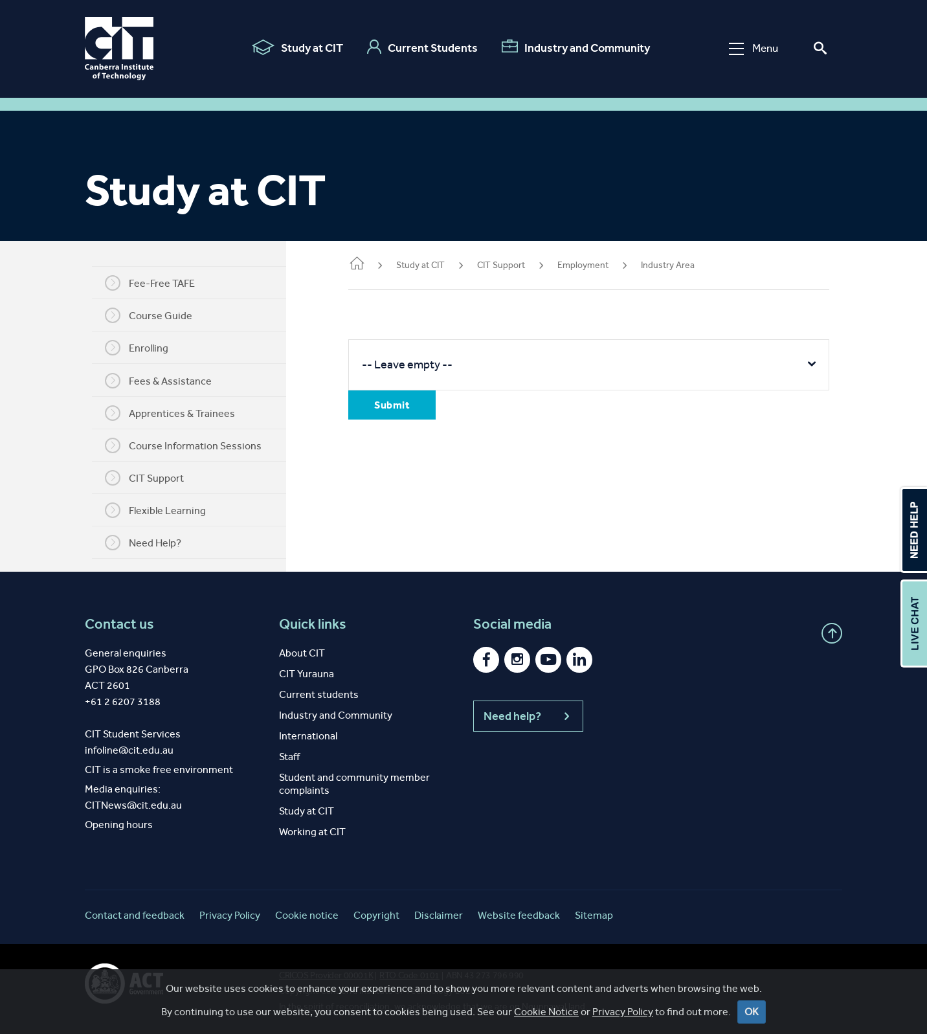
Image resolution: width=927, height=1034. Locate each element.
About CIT (302, 653)
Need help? (528, 716)
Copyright (376, 915)
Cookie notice (307, 915)
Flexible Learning (157, 510)
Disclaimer (438, 915)
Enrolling (139, 347)
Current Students (422, 47)
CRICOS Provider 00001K (326, 975)
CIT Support (146, 478)
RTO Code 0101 (409, 975)
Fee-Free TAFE (152, 283)
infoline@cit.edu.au (129, 750)
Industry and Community (576, 47)
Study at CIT (297, 47)
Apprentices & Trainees (172, 413)
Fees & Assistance (160, 380)
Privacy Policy (622, 1022)
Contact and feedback (134, 915)
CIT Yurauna (306, 674)
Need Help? (145, 542)
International (308, 736)
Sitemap (594, 915)
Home (362, 264)
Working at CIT (312, 832)
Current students (319, 694)
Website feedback (519, 915)
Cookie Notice (546, 1022)
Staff (289, 756)
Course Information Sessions (185, 445)
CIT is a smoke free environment (159, 769)
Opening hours (119, 824)
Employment (588, 265)
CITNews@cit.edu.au (133, 805)
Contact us (119, 624)
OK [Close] (751, 1022)
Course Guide (151, 315)
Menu (753, 48)
